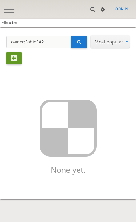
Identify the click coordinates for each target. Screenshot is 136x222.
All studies (9, 23)
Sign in (121, 9)
